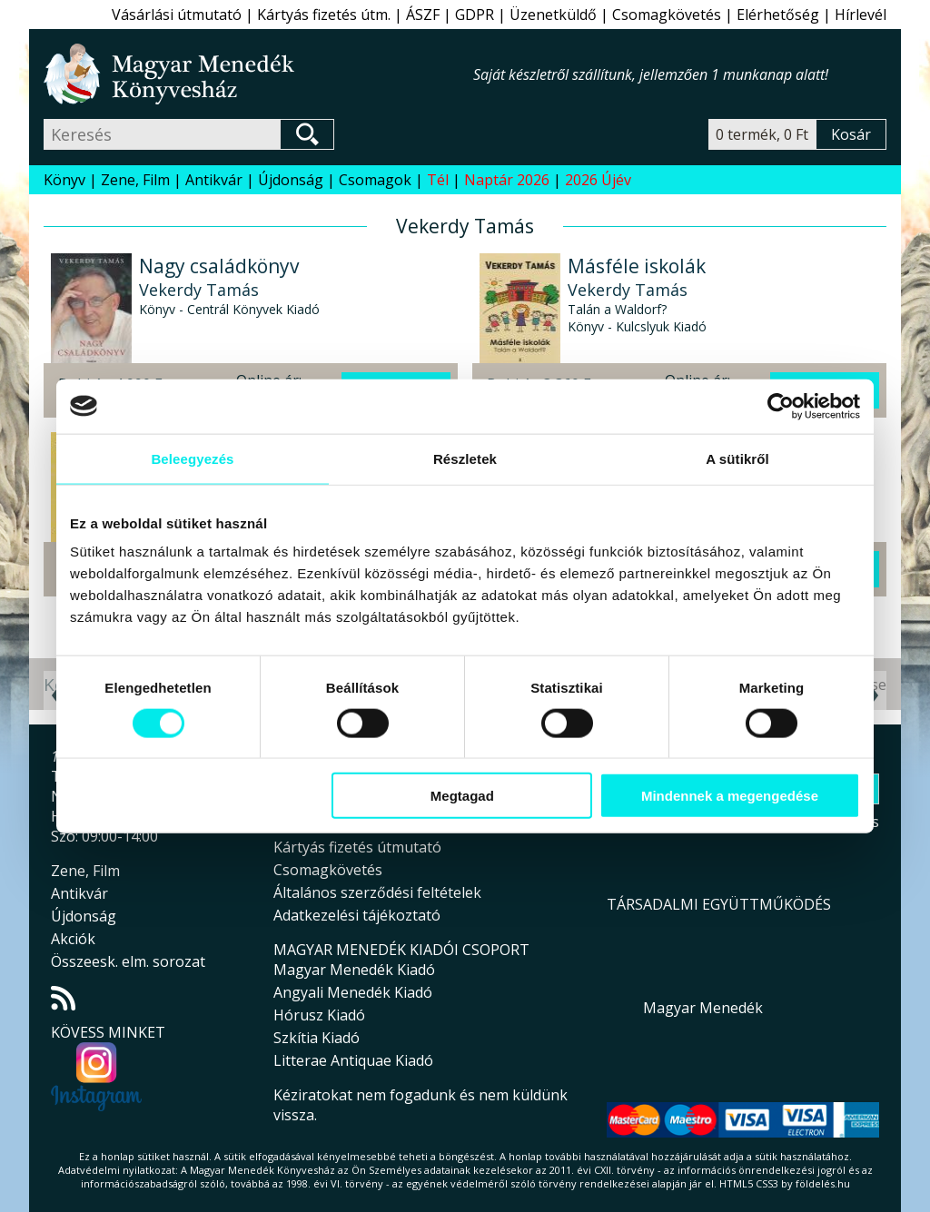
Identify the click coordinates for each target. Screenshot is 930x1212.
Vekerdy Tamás (199, 290)
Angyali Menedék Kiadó (352, 992)
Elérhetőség (778, 15)
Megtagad (462, 795)
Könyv (64, 180)
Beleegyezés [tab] (192, 458)
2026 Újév (598, 180)
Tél (438, 180)
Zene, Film (135, 180)
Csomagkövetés (666, 15)
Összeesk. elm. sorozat (128, 961)
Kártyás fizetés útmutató (357, 847)
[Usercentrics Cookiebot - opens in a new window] (780, 405)
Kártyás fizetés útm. (324, 15)
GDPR (474, 15)
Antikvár (213, 180)
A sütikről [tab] (737, 458)
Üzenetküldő (553, 15)
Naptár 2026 (506, 180)
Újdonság (290, 180)
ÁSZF (423, 15)
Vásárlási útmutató (177, 15)
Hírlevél (860, 15)
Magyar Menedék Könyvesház (258, 74)
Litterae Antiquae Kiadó (353, 1060)
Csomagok (375, 180)
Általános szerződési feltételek (377, 892)
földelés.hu (823, 1183)
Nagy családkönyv (219, 266)
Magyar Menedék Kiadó (354, 970)
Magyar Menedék (703, 1008)
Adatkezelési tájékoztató (356, 915)
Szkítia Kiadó (316, 1038)
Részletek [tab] (465, 458)
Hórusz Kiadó (319, 1015)
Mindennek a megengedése (729, 795)
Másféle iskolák (637, 266)
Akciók (73, 939)
